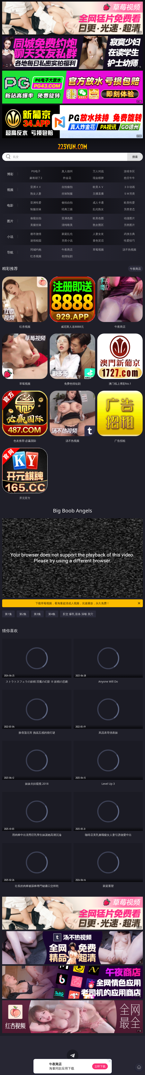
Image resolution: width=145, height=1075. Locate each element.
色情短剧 (67, 256)
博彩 (10, 174)
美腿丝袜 (35, 225)
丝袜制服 (67, 193)
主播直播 (98, 193)
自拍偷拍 (67, 187)
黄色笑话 (98, 240)
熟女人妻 (35, 193)
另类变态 (129, 209)
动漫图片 (129, 218)
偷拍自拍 (67, 202)
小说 (10, 236)
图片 (10, 221)
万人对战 (98, 171)
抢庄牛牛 (129, 178)
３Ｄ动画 (129, 187)
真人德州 (67, 171)
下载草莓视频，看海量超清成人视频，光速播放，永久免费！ (88, 603)
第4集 (51, 614)
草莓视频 (98, 249)
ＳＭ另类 (129, 193)
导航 (10, 252)
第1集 (8, 614)
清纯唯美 (67, 225)
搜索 (135, 157)
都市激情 (35, 234)
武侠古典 (129, 234)
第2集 (22, 614)
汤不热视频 (129, 249)
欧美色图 (98, 218)
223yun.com (72, 147)
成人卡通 (98, 202)
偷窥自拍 (35, 218)
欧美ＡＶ (98, 187)
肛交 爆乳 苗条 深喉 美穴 (78, 614)
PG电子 (36, 171)
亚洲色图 (67, 218)
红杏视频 (35, 256)
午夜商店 (67, 249)
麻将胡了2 (36, 178)
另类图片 (129, 225)
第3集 (37, 614)
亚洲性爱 (35, 202)
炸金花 (67, 178)
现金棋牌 (98, 178)
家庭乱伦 (67, 234)
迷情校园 (35, 240)
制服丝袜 (35, 209)
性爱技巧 (129, 240)
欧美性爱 (129, 202)
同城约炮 (35, 249)
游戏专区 (129, 171)
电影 (10, 205)
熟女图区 (98, 225)
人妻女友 (98, 234)
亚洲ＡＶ (35, 187)
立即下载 (100, 1066)
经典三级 (67, 209)
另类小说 (67, 240)
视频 (10, 190)
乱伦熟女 (98, 209)
